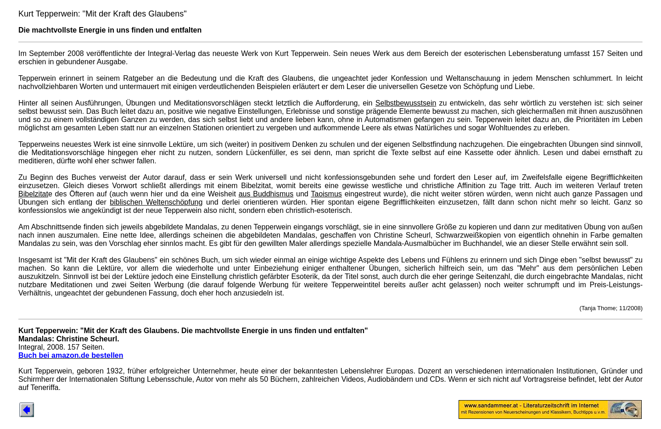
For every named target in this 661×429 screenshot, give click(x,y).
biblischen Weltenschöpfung (156, 202)
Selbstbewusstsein (406, 103)
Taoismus (326, 194)
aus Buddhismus (266, 194)
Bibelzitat (33, 194)
